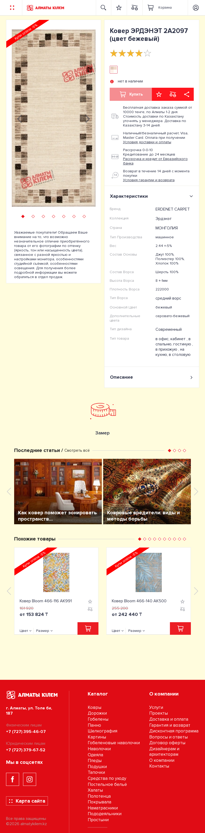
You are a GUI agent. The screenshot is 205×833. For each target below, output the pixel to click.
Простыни (98, 820)
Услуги (156, 707)
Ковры (94, 707)
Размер (42, 630)
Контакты (159, 766)
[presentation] (19, 118)
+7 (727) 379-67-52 (25, 750)
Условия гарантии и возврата (149, 180)
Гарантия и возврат (169, 725)
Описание (151, 377)
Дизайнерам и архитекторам (164, 751)
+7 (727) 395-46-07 (26, 731)
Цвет (24, 630)
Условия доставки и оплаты (147, 142)
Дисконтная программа (173, 731)
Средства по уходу (107, 778)
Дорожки (97, 713)
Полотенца (99, 796)
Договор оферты (167, 743)
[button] (23, 216)
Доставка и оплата (168, 719)
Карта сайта (26, 801)
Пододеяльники (104, 814)
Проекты (158, 713)
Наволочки (99, 749)
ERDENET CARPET (173, 209)
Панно (94, 725)
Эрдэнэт (164, 218)
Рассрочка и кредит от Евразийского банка (155, 161)
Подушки (97, 766)
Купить (131, 94)
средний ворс (168, 298)
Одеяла (95, 755)
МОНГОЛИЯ (167, 228)
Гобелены (98, 719)
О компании (161, 760)
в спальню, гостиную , (174, 341)
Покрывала (99, 802)
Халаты (95, 790)
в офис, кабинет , (172, 338)
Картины (97, 737)
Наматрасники (103, 808)
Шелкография (102, 731)
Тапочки (96, 772)
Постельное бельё (107, 784)
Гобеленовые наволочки (114, 743)
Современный (169, 329)
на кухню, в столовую (173, 352)
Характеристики (152, 196)
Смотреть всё (77, 450)
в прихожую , (168, 349)
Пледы (95, 760)
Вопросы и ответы (168, 737)
